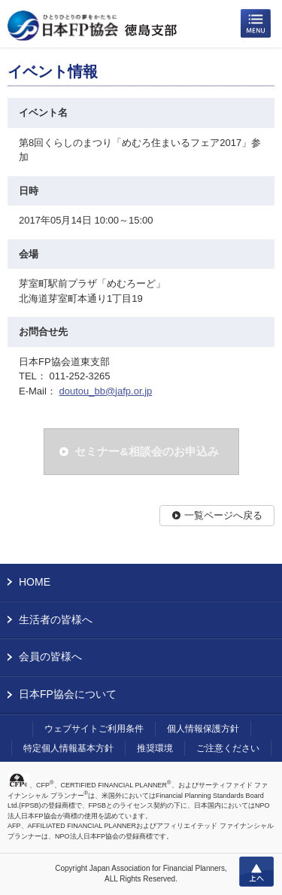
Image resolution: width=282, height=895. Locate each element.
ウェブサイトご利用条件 (94, 728)
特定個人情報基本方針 (68, 748)
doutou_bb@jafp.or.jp (105, 391)
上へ (256, 871)
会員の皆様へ (50, 656)
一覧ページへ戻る (223, 515)
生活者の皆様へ (55, 619)
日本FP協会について (68, 694)
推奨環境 (155, 748)
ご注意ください (227, 748)
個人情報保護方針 (203, 728)
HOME (34, 582)
